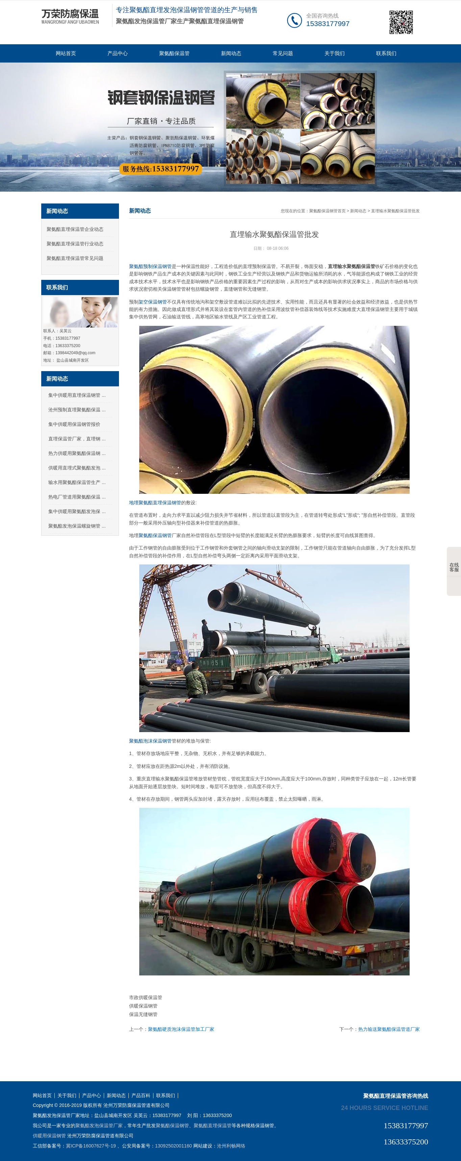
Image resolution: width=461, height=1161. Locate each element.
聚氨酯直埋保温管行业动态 (75, 243)
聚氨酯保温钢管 (155, 535)
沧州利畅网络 (231, 1145)
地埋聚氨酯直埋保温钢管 (155, 502)
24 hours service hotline (384, 1108)
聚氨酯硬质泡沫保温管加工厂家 (181, 1029)
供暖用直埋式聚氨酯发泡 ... (77, 467)
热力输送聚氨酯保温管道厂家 (389, 1029)
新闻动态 (231, 53)
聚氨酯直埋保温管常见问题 (75, 258)
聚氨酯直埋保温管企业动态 (75, 229)
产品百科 (140, 1095)
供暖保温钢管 (143, 1006)
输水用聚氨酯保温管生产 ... (77, 482)
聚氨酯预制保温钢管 (150, 266)
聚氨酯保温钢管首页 (327, 211)
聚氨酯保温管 (174, 53)
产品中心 (117, 53)
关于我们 (334, 53)
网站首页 (66, 53)
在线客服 (454, 562)
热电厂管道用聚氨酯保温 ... (77, 497)
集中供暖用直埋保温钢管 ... (77, 395)
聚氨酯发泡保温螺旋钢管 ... (77, 526)
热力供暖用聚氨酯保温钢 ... (77, 453)
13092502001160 (173, 1145)
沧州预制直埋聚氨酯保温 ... (77, 409)
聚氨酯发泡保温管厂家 (99, 1125)
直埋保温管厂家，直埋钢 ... (77, 438)
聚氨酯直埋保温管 (213, 1125)
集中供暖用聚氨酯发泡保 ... (77, 511)
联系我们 (386, 53)
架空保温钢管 (153, 302)
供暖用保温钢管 (49, 1135)
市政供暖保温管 (145, 997)
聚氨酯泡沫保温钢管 (150, 741)
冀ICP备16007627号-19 (91, 1145)
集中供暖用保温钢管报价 (74, 424)
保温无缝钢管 (143, 1014)
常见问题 (283, 53)
